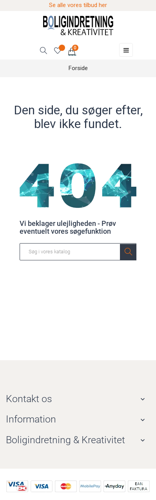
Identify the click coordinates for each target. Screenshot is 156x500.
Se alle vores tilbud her (78, 5)
